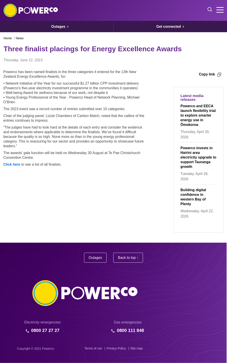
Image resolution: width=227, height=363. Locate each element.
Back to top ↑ (128, 258)
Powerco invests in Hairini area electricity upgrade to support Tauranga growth (198, 157)
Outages (95, 258)
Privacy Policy (116, 348)
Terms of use (93, 348)
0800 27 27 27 (45, 330)
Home (8, 38)
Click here (11, 164)
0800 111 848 (130, 330)
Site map (136, 348)
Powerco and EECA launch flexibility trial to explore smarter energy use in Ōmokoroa (198, 115)
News (19, 38)
